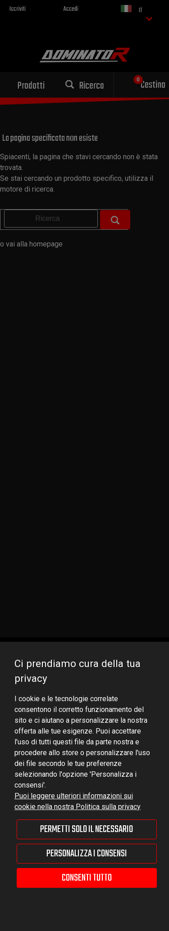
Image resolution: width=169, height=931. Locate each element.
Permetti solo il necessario (86, 829)
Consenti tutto (87, 878)
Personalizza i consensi (86, 853)
